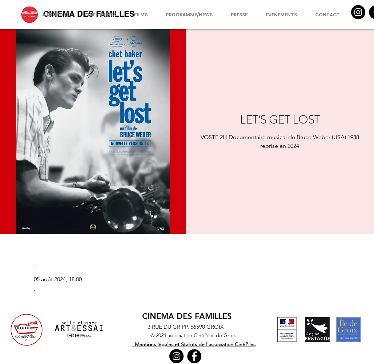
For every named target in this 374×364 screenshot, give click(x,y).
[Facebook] (194, 356)
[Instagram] (358, 12)
